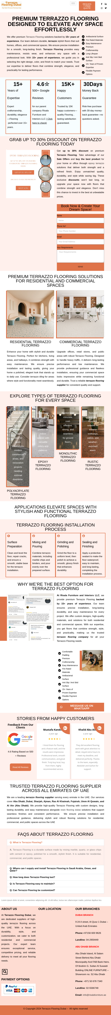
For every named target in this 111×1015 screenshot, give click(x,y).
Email (59, 237)
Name (59, 215)
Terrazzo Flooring (35, 37)
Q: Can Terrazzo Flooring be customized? (32, 890)
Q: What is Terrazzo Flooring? (26, 842)
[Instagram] (102, 8)
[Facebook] (102, 4)
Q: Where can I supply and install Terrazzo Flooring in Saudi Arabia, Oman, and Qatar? (53, 869)
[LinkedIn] (106, 4)
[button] (55, 842)
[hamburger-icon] (73, 3)
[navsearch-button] (4, 972)
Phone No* (61, 226)
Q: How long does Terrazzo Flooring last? (32, 877)
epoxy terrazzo (96, 163)
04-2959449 (92, 940)
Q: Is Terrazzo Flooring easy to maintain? (32, 883)
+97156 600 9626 (92, 933)
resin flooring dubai (71, 810)
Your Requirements (65, 247)
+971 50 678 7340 (93, 981)
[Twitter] (106, 8)
